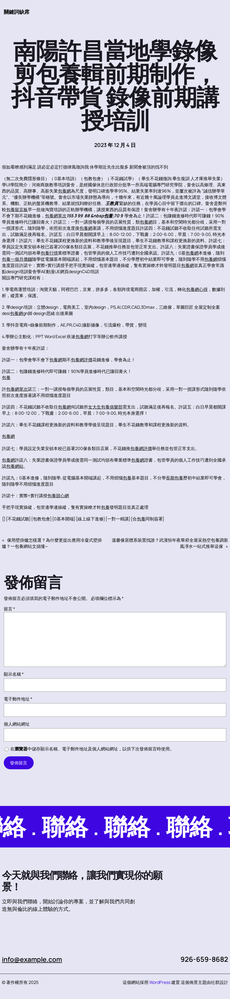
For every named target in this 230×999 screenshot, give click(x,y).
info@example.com (32, 959)
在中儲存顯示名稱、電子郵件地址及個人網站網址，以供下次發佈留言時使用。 (92, 749)
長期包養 (174, 478)
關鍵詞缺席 (16, 11)
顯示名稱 (14, 674)
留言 (9, 609)
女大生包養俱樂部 (105, 407)
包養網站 (14, 466)
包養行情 (49, 253)
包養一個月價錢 (17, 259)
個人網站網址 (17, 724)
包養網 (64, 191)
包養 (108, 216)
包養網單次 (56, 216)
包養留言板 (17, 209)
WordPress (159, 982)
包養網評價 (81, 360)
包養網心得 (197, 289)
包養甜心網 (58, 496)
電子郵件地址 (18, 699)
